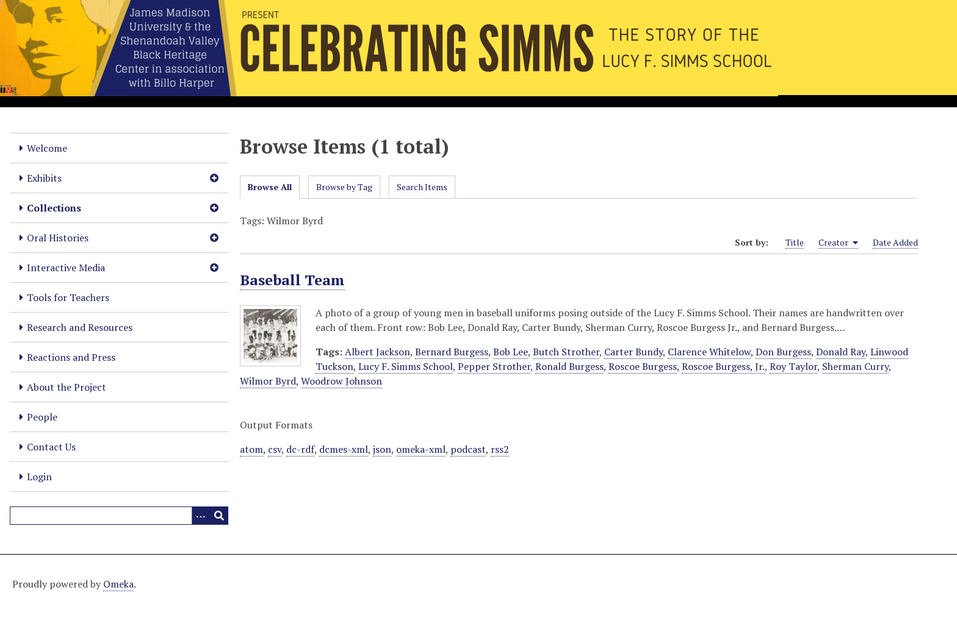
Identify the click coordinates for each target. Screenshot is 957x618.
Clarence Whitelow (709, 351)
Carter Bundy (633, 351)
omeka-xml (421, 449)
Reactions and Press (71, 357)
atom (251, 449)
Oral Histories (57, 237)
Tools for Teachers (68, 297)
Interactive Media (66, 267)
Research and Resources (79, 327)
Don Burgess (783, 351)
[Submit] (219, 515)
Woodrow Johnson (341, 381)
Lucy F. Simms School (405, 366)
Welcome (47, 148)
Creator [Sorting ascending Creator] (838, 242)
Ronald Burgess (569, 366)
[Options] (201, 515)
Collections (54, 208)
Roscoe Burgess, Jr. (723, 366)
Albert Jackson (377, 351)
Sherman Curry (855, 366)
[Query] (119, 515)
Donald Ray (840, 351)
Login (39, 476)
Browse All (270, 187)
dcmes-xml (343, 449)
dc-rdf (300, 449)
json (382, 449)
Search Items (422, 187)
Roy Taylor (793, 366)
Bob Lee (510, 351)
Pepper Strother (494, 366)
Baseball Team (292, 279)
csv (274, 449)
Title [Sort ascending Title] (794, 242)
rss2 (500, 449)
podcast (468, 449)
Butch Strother (566, 351)
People (42, 417)
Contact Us (51, 446)
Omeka (118, 584)
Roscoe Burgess (643, 366)
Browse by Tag (344, 187)
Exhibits (44, 178)
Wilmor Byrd (268, 381)
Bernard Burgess (451, 351)
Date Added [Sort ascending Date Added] (895, 242)
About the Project (66, 387)
